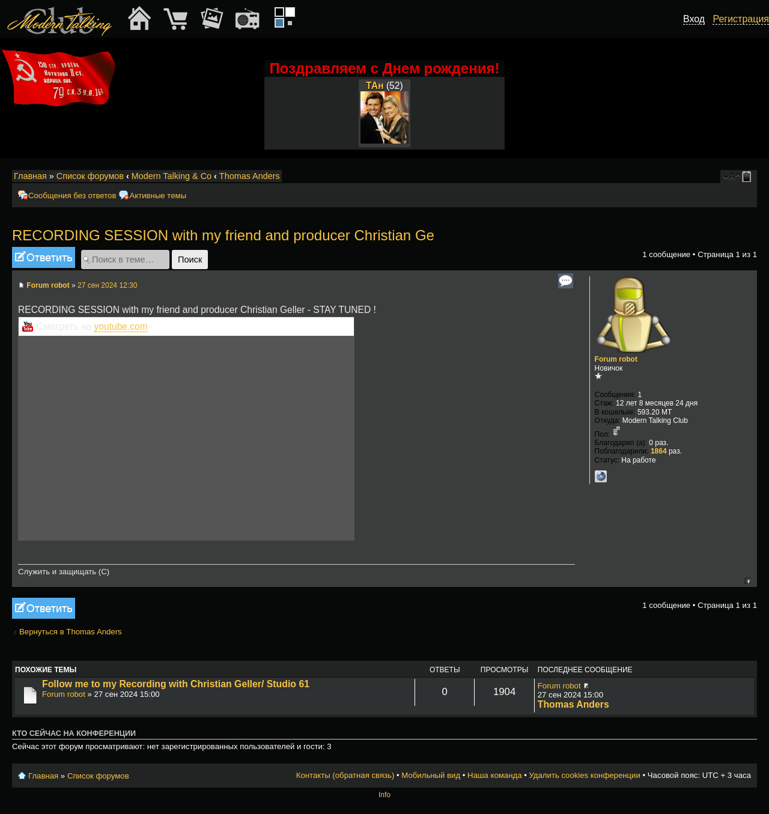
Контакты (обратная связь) (345, 775)
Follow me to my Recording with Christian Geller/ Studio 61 (175, 684)
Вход (694, 19)
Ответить (43, 257)
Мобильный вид (748, 176)
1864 (659, 451)
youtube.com (121, 326)
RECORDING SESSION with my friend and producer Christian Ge (223, 235)
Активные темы (157, 195)
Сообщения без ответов (72, 195)
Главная (30, 176)
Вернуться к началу (747, 580)
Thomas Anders (249, 176)
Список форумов (90, 176)
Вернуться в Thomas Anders (70, 631)
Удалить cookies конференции (584, 775)
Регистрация (741, 19)
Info (384, 795)
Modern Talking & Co (171, 176)
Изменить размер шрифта (732, 176)
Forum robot (47, 285)
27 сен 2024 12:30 (107, 285)
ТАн (374, 85)
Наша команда (494, 775)
